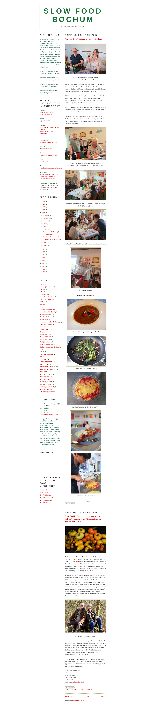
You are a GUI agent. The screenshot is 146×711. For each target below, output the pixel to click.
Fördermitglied (44, 319)
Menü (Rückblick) (45, 342)
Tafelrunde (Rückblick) (46, 384)
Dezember (46, 215)
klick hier (77, 561)
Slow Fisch (43, 371)
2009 (43, 272)
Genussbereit (43, 490)
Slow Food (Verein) (45, 374)
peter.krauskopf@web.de (51, 414)
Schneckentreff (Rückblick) (47, 369)
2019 (43, 210)
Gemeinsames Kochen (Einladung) (50, 322)
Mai (44, 226)
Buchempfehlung (44, 294)
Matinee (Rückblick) (46, 337)
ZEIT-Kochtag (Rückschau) (47, 391)
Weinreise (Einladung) (46, 389)
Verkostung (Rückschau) (47, 387)
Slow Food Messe (45, 379)
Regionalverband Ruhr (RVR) (48, 187)
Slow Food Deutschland (46, 497)
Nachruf (42, 351)
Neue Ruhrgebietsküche (46, 354)
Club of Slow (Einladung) (47, 297)
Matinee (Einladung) (46, 334)
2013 (43, 260)
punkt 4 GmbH (44, 133)
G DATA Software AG (46, 114)
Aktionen (42, 284)
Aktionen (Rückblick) (46, 287)
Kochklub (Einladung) (46, 329)
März (45, 242)
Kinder (41, 327)
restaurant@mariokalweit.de (76, 682)
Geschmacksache (44, 492)
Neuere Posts (68, 696)
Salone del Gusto (44, 364)
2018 (43, 212)
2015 (43, 255)
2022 (43, 207)
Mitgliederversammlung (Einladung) (50, 347)
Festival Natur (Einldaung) (47, 312)
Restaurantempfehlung (46, 361)
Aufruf (41, 292)
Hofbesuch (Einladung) (46, 324)
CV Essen (42, 302)
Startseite (86, 696)
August (45, 221)
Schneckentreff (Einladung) (47, 366)
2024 (43, 201)
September (46, 218)
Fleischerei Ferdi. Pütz (46, 149)
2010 (43, 269)
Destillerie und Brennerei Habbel (49, 174)
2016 (43, 252)
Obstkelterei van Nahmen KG (48, 155)
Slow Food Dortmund (46, 500)
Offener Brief (43, 359)
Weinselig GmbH (44, 161)
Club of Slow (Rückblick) (47, 299)
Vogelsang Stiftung (45, 121)
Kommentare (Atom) (78, 700)
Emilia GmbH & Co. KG (47, 112)
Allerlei (42, 289)
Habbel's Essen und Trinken (48, 176)
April (45, 229)
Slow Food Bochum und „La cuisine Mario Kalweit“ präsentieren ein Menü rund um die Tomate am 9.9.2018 (83, 519)
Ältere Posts (102, 696)
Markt (41, 332)
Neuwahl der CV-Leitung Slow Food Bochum (83, 39)
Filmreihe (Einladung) (46, 314)
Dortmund (42, 304)
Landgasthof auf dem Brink (47, 179)
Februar (45, 245)
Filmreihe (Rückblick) (46, 317)
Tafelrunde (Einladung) (46, 381)
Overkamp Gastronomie (46, 131)
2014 (43, 258)
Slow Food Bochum (45, 495)
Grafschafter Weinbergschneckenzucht (51, 168)
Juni (44, 223)
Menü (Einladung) (85, 689)
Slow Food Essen (44, 376)
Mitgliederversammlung (46, 344)
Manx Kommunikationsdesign (48, 142)
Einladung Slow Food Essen (48, 309)
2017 (43, 249)
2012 (43, 263)
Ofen (41, 356)
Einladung (74, 689)
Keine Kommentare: (99, 501)
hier (58, 73)
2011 (43, 266)
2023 (43, 204)
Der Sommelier (44, 140)
